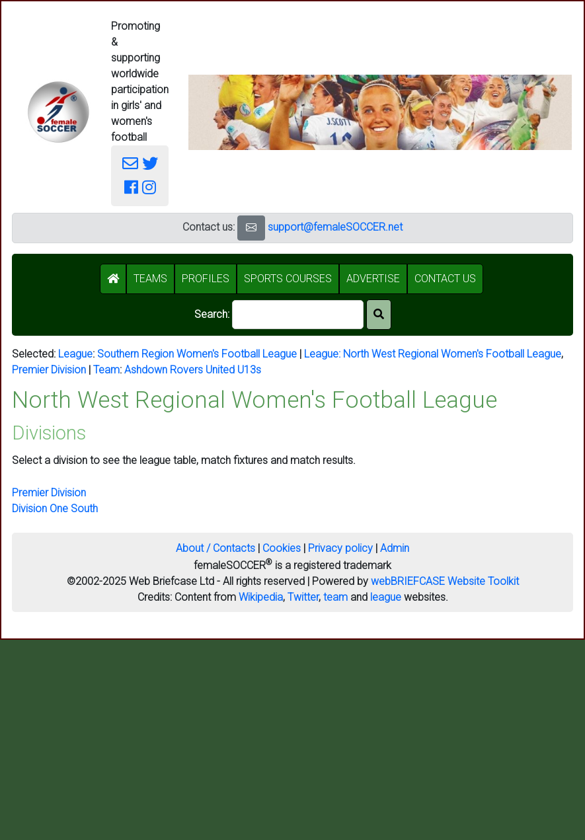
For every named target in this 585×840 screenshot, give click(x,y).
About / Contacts (215, 548)
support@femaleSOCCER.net (335, 227)
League (75, 354)
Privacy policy (340, 548)
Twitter (303, 597)
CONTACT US (445, 278)
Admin (394, 548)
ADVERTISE (373, 278)
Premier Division (49, 369)
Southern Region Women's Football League (197, 354)
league (385, 597)
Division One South (55, 508)
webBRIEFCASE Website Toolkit (445, 581)
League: (323, 354)
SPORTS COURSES (288, 278)
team (335, 597)
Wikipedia (261, 597)
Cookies (281, 548)
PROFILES (205, 278)
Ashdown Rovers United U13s (192, 369)
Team (106, 369)
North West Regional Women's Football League (452, 354)
